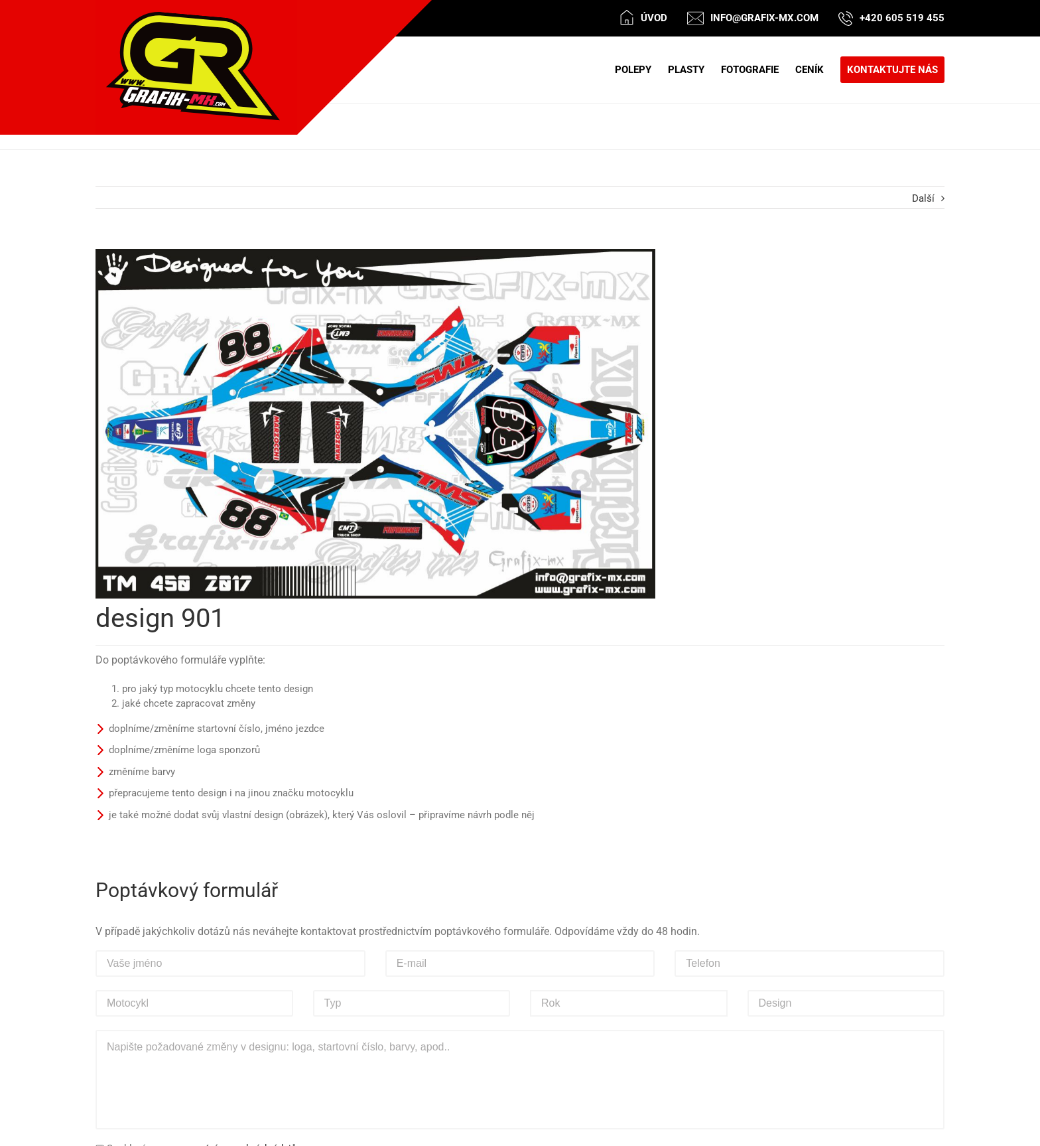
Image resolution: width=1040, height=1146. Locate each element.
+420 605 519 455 (902, 18)
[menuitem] (641, 69)
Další (923, 198)
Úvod (654, 18)
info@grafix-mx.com (764, 18)
